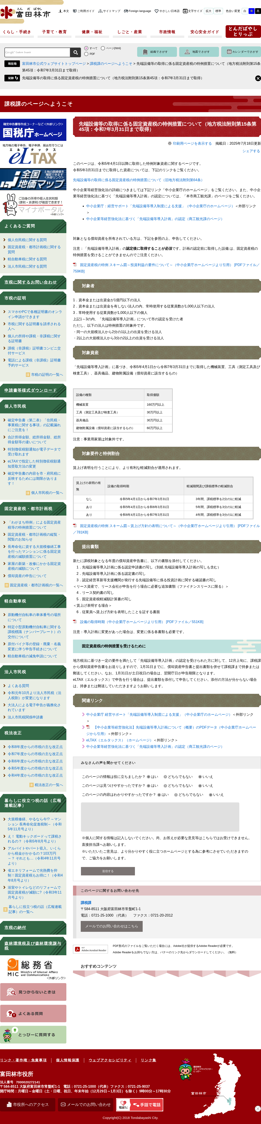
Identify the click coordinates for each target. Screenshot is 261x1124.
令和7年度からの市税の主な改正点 (35, 754)
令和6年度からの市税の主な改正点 (35, 761)
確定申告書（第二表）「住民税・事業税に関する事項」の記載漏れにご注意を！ (34, 425)
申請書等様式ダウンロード (30, 390)
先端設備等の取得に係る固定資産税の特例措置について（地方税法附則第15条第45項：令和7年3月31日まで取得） (113, 78)
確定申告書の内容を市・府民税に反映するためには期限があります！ (34, 478)
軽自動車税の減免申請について (32, 656)
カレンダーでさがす (245, 51)
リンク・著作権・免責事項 (23, 1060)
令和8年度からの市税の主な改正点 (35, 747)
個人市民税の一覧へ (47, 493)
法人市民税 (15, 672)
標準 (218, 11)
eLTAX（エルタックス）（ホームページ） (119, 740)
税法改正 (13, 733)
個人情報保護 (67, 1060)
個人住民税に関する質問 (27, 240)
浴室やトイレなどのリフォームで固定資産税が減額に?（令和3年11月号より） (35, 892)
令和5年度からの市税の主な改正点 (35, 768)
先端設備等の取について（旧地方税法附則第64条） (138, 180)
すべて (94, 48)
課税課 (86, 908)
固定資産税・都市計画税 (28, 508)
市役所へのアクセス (31, 1104)
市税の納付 (15, 927)
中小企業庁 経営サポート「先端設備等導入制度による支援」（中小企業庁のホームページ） (159, 714)
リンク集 (148, 1060)
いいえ (208, 777)
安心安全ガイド (204, 32)
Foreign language (140, 11)
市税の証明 (15, 298)
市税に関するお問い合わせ (30, 282)
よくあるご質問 (19, 226)
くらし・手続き (16, 32)
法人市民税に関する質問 (27, 266)
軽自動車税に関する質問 (27, 259)
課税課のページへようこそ (111, 63)
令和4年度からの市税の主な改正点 (35, 775)
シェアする (251, 151)
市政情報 (167, 32)
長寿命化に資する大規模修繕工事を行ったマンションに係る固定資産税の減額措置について (34, 551)
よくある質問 (18, 686)
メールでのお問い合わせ (89, 1104)
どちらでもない (180, 777)
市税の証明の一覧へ (47, 374)
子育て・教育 (54, 32)
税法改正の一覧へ (49, 785)
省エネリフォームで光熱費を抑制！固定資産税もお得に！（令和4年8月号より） (35, 875)
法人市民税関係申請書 (25, 717)
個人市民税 (15, 406)
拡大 (208, 11)
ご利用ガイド (86, 11)
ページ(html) (113, 48)
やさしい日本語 (169, 11)
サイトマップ (111, 11)
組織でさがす (159, 51)
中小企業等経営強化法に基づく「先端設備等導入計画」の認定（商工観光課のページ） (155, 219)
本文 (66, 11)
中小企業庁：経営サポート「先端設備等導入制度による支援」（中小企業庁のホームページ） (160, 206)
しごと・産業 (129, 32)
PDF (92, 54)
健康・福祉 (92, 32)
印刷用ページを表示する (192, 143)
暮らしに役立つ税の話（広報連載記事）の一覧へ (35, 909)
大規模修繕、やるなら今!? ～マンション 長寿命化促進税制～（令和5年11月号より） (35, 824)
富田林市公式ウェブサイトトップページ (54, 63)
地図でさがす (201, 51)
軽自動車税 (15, 601)
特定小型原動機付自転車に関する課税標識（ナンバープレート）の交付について (34, 632)
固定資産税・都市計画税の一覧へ (36, 585)
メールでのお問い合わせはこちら (111, 931)
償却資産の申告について (27, 576)
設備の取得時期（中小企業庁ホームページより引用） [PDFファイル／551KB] (141, 622)
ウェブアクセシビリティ (110, 1060)
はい (154, 777)
